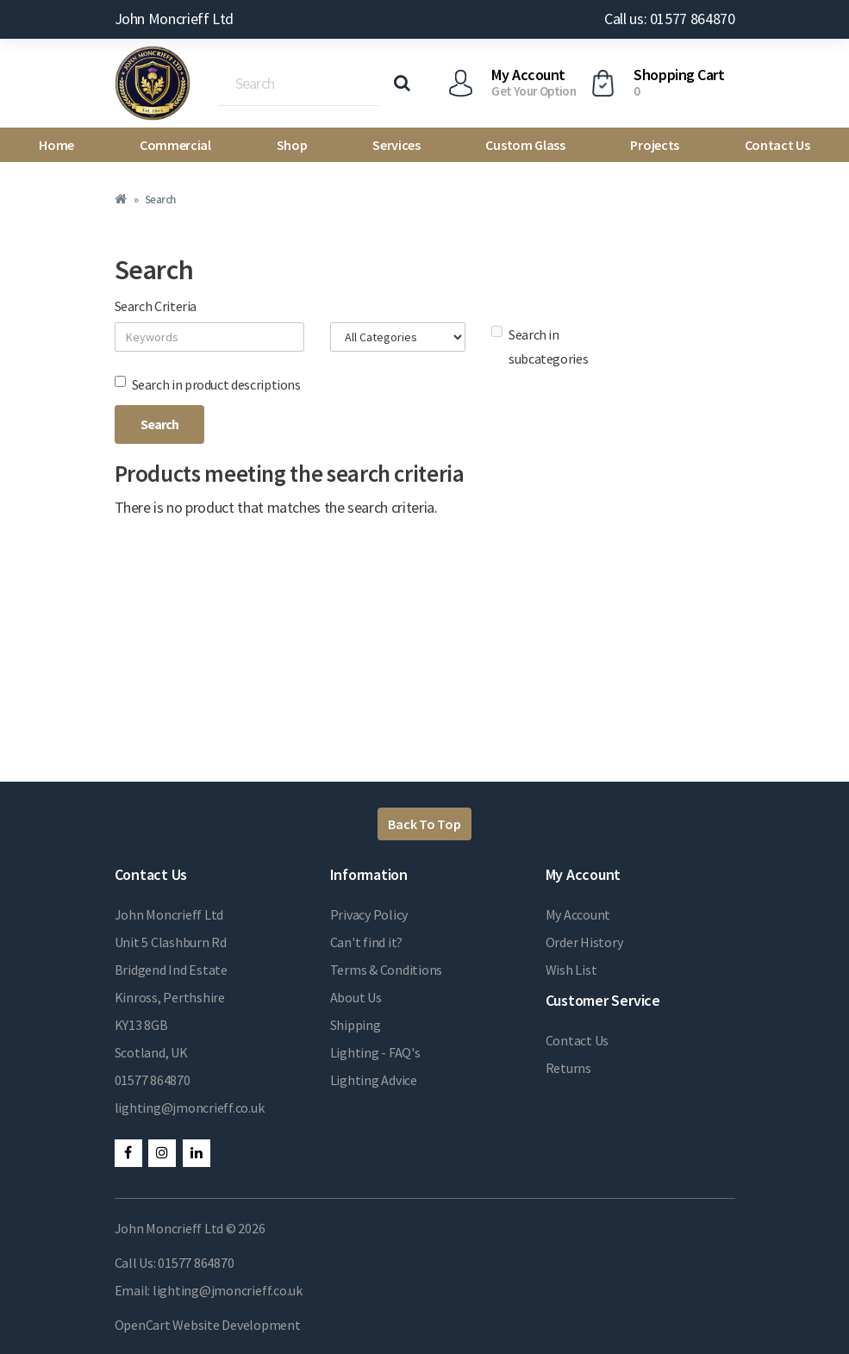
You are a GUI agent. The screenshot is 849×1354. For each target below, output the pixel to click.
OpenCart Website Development (208, 1324)
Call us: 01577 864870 (669, 18)
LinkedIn (196, 1153)
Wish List (571, 969)
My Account (578, 914)
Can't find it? (366, 942)
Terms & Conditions (386, 969)
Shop (292, 144)
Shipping (355, 1024)
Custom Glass (525, 144)
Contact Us (777, 144)
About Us (356, 997)
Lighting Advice (373, 1080)
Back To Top (424, 824)
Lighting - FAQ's (375, 1052)
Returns (568, 1067)
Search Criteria (156, 306)
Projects (654, 144)
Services (396, 144)
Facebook (128, 1153)
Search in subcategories (539, 346)
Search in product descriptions (208, 384)
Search (160, 199)
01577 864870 (152, 1080)
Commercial (175, 144)
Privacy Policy (369, 914)
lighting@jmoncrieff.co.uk (190, 1107)
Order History (584, 942)
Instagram (162, 1153)
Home (56, 144)
